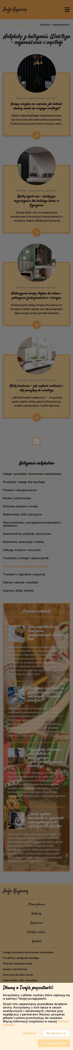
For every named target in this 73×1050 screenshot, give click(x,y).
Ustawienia (29, 1033)
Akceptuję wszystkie (54, 1043)
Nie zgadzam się (56, 1033)
